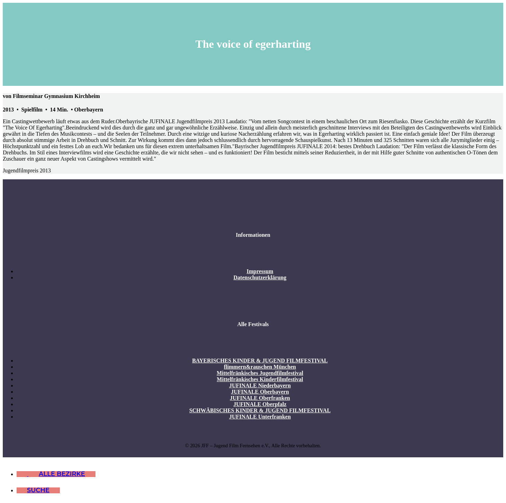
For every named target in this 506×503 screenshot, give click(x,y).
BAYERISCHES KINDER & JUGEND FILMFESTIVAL (260, 360)
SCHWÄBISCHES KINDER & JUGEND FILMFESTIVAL (260, 410)
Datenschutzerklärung (259, 277)
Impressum (260, 271)
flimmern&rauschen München (260, 367)
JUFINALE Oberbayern (260, 392)
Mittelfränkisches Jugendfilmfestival (260, 373)
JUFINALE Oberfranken (260, 398)
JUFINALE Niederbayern (260, 385)
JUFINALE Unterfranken (260, 417)
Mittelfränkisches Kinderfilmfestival (260, 379)
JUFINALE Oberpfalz (259, 404)
